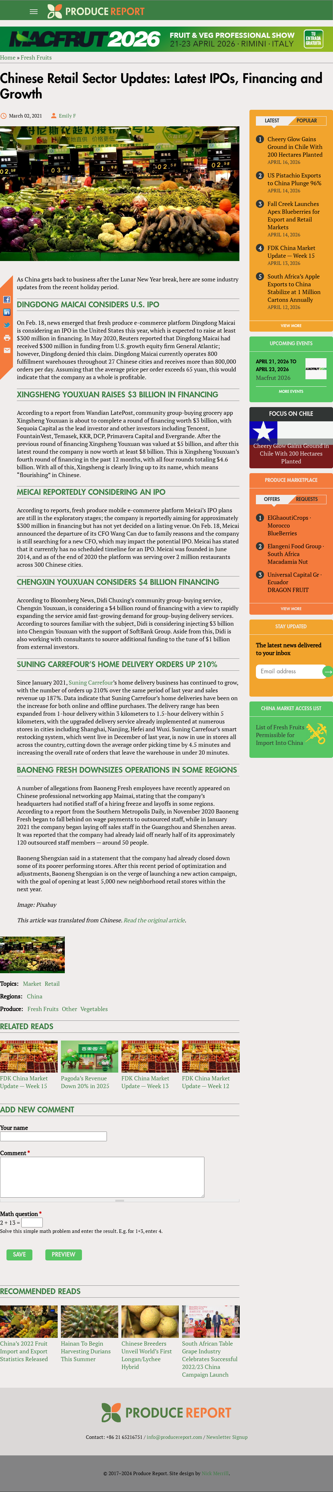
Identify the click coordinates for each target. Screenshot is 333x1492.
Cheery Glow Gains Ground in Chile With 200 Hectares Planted (295, 146)
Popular (307, 121)
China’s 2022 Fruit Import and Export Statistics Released (24, 1351)
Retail (52, 983)
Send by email (7, 350)
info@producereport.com (174, 1437)
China (34, 996)
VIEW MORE (291, 326)
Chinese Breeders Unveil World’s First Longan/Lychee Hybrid (146, 1355)
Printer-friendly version (7, 338)
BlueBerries (282, 533)
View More (291, 609)
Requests (307, 499)
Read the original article (154, 920)
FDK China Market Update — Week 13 (145, 1082)
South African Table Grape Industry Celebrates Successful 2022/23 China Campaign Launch (209, 1358)
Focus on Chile (291, 414)
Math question (20, 1214)
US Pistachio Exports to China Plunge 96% (295, 179)
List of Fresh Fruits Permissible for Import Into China (280, 735)
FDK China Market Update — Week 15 (24, 1082)
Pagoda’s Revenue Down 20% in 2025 (85, 1082)
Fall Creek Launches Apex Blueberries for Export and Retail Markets (294, 215)
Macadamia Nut (288, 561)
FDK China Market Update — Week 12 (206, 1082)
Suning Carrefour (91, 683)
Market (32, 983)
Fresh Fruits (36, 57)
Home (8, 57)
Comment (15, 1153)
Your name (14, 1128)
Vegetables (94, 1009)
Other (69, 1009)
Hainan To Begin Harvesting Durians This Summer (85, 1351)
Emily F (67, 115)
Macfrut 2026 (273, 378)
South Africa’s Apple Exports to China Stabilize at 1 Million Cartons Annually (294, 287)
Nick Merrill (215, 1473)
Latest (272, 121)
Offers (272, 499)
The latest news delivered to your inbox (288, 649)
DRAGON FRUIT (288, 590)
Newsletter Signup (226, 1437)
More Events (291, 391)
